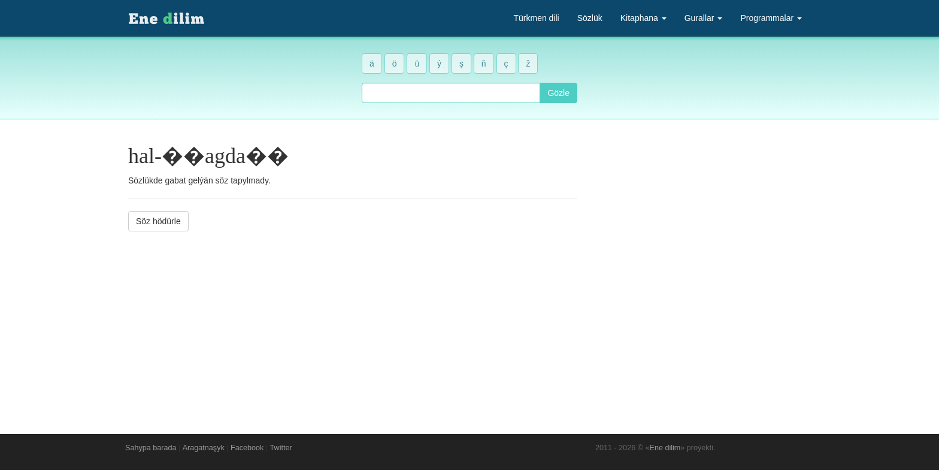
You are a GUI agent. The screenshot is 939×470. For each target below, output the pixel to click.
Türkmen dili (536, 18)
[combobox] (451, 93)
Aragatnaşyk (204, 448)
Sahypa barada (150, 448)
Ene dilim (665, 448)
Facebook (247, 448)
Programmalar (771, 18)
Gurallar (703, 18)
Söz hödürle (158, 221)
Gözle (558, 93)
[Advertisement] (352, 324)
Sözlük (589, 18)
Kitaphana (643, 18)
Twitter (281, 448)
